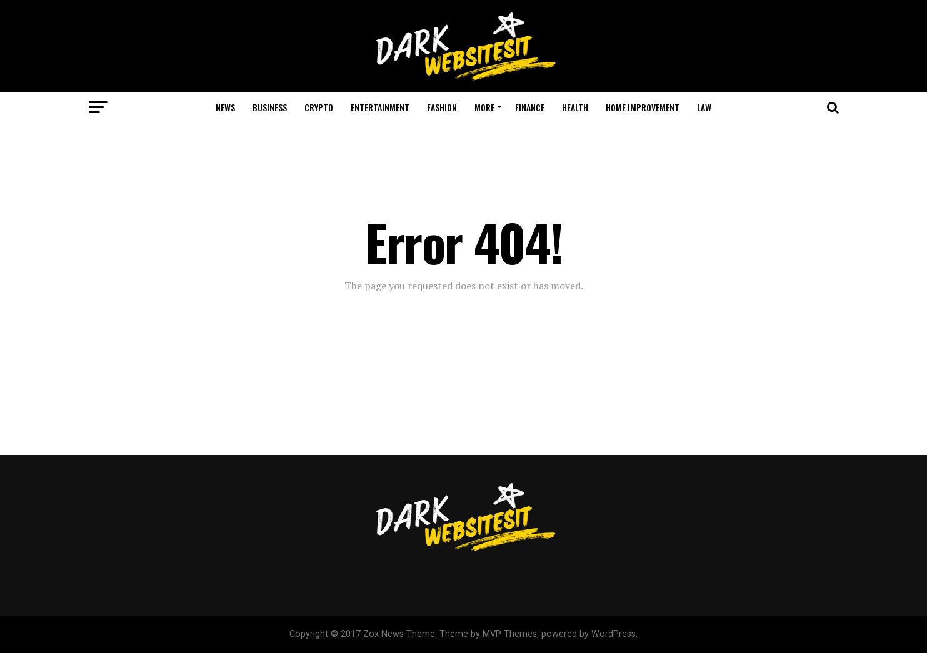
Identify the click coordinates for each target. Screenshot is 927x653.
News (225, 107)
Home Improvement (642, 107)
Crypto (318, 107)
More (484, 107)
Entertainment (380, 107)
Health (575, 107)
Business (270, 107)
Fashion (442, 107)
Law (704, 107)
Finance (529, 107)
